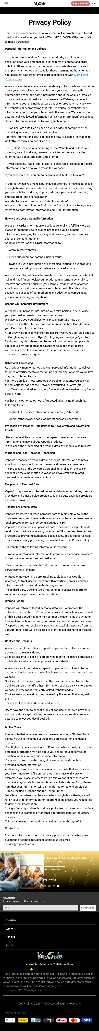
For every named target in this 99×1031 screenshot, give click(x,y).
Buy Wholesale (80, 3)
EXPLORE (10, 937)
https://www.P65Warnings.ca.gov (24, 990)
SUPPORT (10, 928)
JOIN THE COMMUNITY (49, 869)
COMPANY (10, 920)
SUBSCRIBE (87, 907)
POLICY (9, 945)
